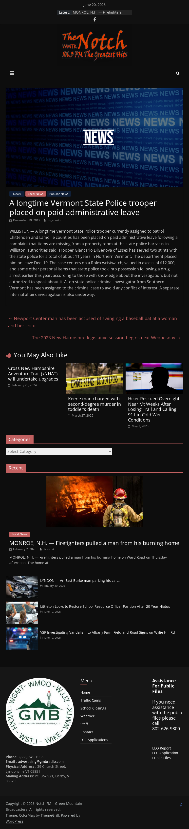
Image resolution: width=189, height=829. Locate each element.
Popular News (58, 194)
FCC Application (165, 752)
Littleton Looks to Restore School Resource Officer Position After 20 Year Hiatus (105, 606)
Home (85, 692)
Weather (87, 716)
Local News (35, 194)
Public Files (161, 757)
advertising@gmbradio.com (41, 761)
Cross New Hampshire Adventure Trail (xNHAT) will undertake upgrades (33, 373)
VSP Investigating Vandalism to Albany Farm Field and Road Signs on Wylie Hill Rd (107, 632)
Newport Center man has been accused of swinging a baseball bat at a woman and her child (92, 321)
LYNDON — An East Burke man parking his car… (80, 580)
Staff (84, 724)
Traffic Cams (90, 700)
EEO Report (161, 748)
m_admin (54, 220)
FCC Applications (94, 739)
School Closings (93, 708)
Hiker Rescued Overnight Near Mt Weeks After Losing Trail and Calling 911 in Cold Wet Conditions (153, 409)
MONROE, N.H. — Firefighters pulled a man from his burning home (94, 542)
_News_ (17, 194)
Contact (86, 731)
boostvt (49, 549)
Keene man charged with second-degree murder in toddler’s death (94, 404)
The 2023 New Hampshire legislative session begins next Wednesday (106, 338)
